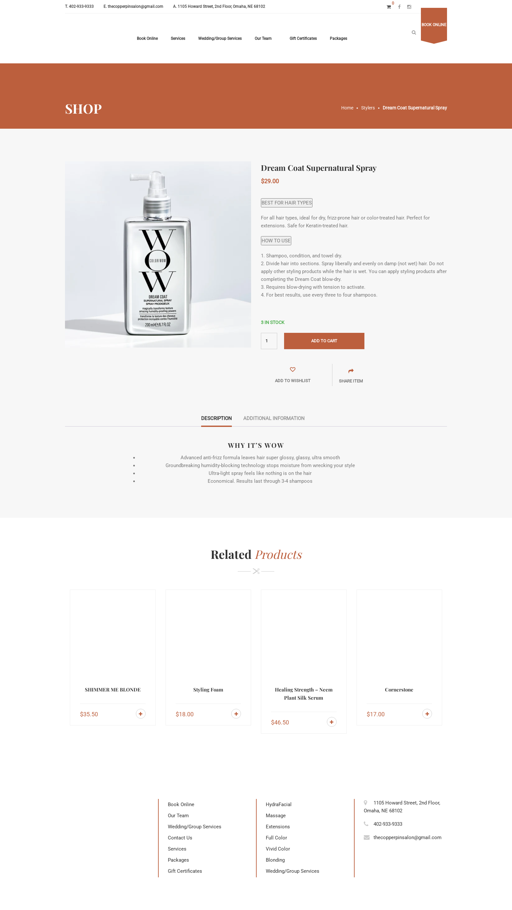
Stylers (368, 107)
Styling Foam (208, 689)
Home (347, 107)
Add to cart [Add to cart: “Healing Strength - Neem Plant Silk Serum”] (332, 722)
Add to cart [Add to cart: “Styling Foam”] (236, 714)
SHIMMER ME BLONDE (113, 689)
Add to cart (324, 340)
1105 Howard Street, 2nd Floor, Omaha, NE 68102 (221, 6)
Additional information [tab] (274, 418)
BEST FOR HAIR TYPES (287, 203)
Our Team (263, 38)
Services (178, 38)
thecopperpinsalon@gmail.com (135, 6)
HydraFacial (279, 804)
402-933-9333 (81, 6)
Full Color (276, 838)
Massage (276, 816)
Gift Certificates (303, 38)
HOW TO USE (276, 241)
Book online (434, 25)
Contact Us (180, 838)
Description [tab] (216, 418)
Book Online (147, 38)
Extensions (278, 827)
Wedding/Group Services (220, 38)
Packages (338, 38)
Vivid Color (278, 849)
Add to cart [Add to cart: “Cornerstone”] (427, 714)
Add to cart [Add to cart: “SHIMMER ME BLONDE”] (141, 714)
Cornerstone (399, 689)
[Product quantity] (269, 341)
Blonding (275, 860)
